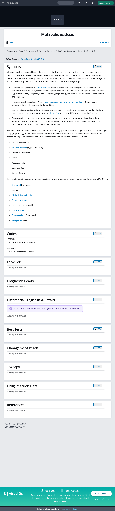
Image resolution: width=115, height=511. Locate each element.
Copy (99, 66)
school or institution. (70, 509)
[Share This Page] (80, 3)
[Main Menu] (3, 3)
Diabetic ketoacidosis (22, 195)
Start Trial (101, 494)
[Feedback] (93, 3)
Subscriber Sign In (101, 499)
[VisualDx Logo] (13, 3)
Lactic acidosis (43, 87)
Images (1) (104, 42)
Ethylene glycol (19, 215)
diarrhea (49, 102)
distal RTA (54, 113)
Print (9, 43)
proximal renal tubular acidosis (68, 102)
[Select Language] (86, 3)
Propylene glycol (19, 200)
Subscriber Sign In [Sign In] (105, 3)
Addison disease (19, 147)
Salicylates (17, 220)
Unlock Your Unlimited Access (60, 491)
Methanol (16, 185)
